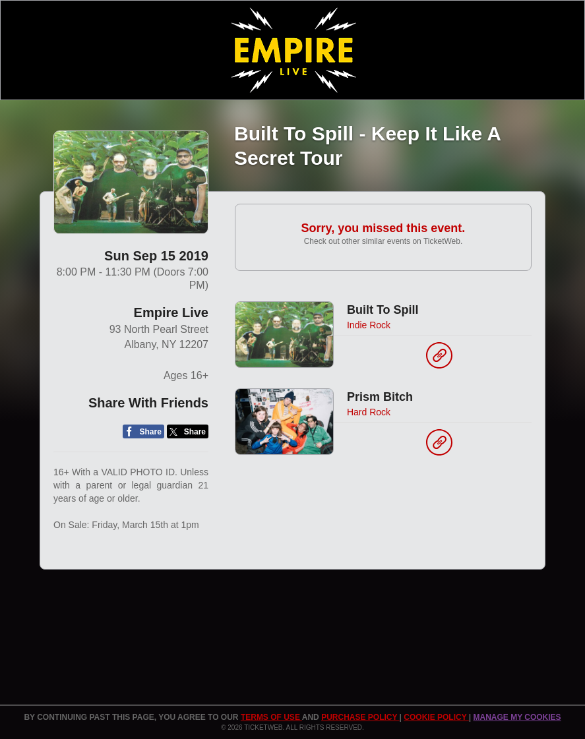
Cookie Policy (436, 717)
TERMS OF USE (271, 717)
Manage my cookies (517, 717)
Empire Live (171, 312)
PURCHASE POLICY (360, 717)
